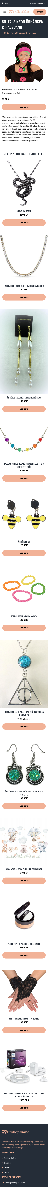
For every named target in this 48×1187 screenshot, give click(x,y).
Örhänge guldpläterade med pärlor (24, 397)
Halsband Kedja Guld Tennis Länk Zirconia (24, 285)
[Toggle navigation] (5, 11)
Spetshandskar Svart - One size (24, 1018)
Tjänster (7, 1163)
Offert (40, 12)
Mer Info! (24, 107)
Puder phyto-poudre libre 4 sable (24, 943)
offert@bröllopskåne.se (37, 3)
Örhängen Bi (24, 541)
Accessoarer (32, 89)
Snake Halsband (24, 211)
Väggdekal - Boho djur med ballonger (24, 869)
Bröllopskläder (19, 89)
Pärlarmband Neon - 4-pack (24, 616)
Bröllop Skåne (10, 1158)
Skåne (6, 3)
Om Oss (7, 1167)
